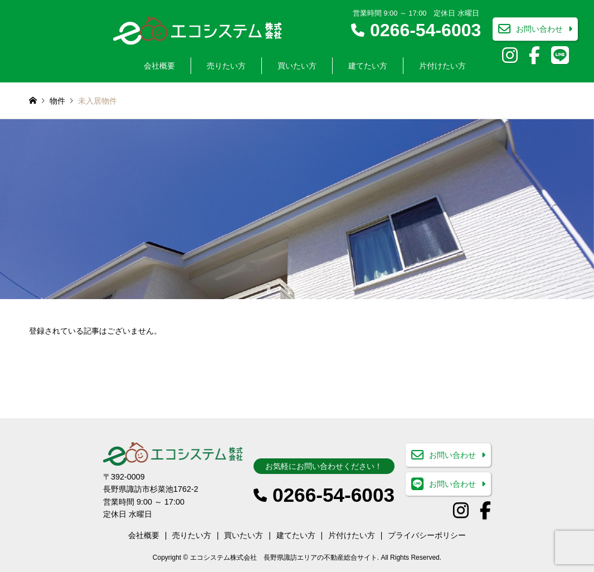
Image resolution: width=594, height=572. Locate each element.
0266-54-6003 (425, 30)
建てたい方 (367, 65)
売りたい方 (226, 65)
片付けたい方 (442, 65)
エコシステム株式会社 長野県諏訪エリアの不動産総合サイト (283, 557)
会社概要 (159, 65)
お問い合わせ (539, 29)
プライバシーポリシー (427, 535)
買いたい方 (297, 65)
